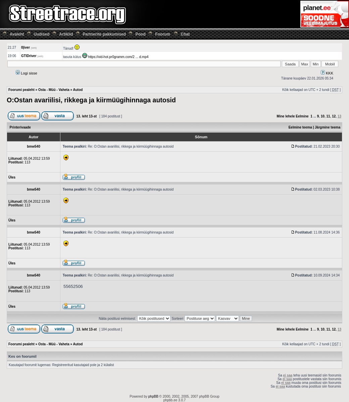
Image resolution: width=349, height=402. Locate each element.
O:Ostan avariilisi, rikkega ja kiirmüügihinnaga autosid (91, 100)
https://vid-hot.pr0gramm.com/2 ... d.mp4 (118, 57)
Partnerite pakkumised (104, 34)
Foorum (162, 34)
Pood (141, 34)
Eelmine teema (300, 127)
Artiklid (66, 34)
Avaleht (17, 34)
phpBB (153, 396)
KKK (327, 73)
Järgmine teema (327, 127)
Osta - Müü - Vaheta (53, 90)
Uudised (41, 34)
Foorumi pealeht (21, 90)
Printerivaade (20, 127)
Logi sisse (26, 73)
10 (323, 116)
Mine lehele (286, 116)
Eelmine (302, 116)
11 (328, 116)
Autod (78, 90)
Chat (185, 34)
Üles (11, 177)
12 (334, 116)
